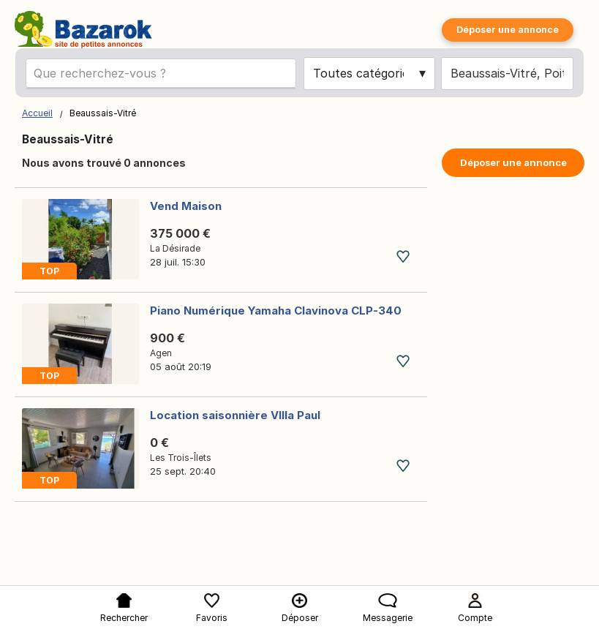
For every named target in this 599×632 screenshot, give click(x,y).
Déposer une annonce (507, 29)
